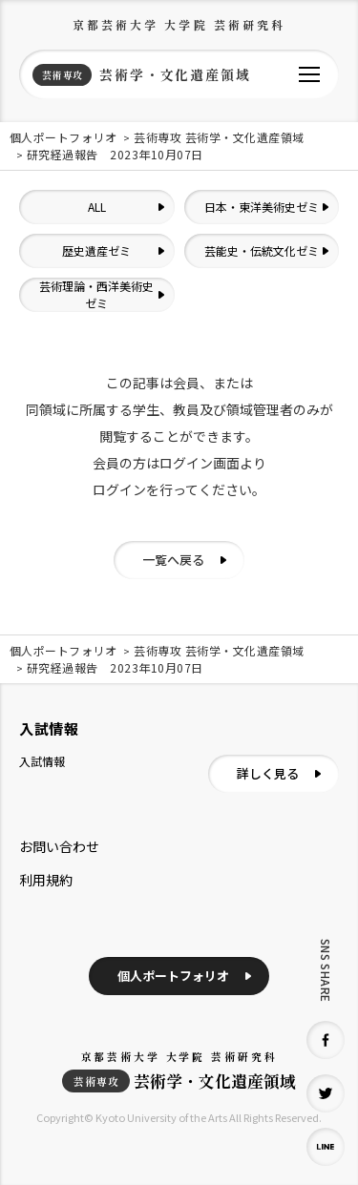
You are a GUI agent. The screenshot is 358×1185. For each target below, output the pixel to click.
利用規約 (46, 879)
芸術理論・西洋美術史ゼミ (96, 294)
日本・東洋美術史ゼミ (261, 206)
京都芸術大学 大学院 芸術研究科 (179, 24)
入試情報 (42, 761)
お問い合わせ (59, 846)
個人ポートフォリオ (173, 976)
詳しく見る (268, 773)
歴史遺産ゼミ (96, 250)
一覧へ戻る (173, 560)
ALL (97, 206)
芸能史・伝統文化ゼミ (261, 250)
